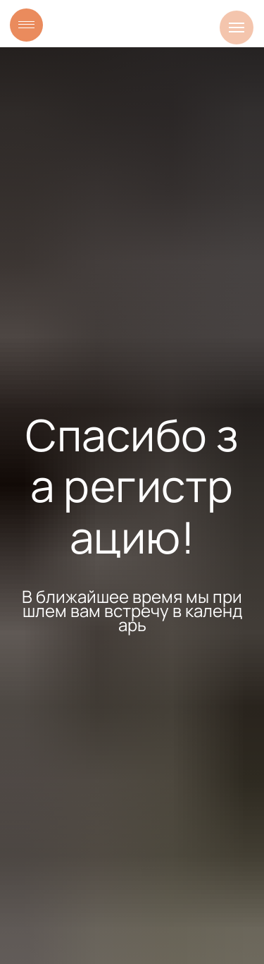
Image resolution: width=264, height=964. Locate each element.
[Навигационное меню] (236, 27)
